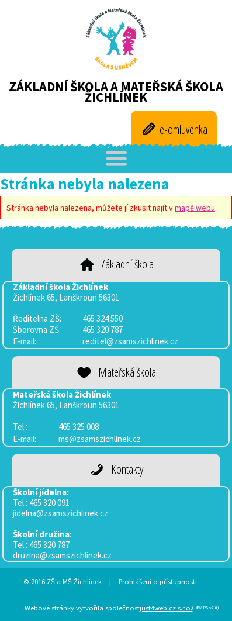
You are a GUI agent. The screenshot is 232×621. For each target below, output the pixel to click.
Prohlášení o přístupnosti (158, 581)
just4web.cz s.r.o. (166, 607)
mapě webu (195, 207)
